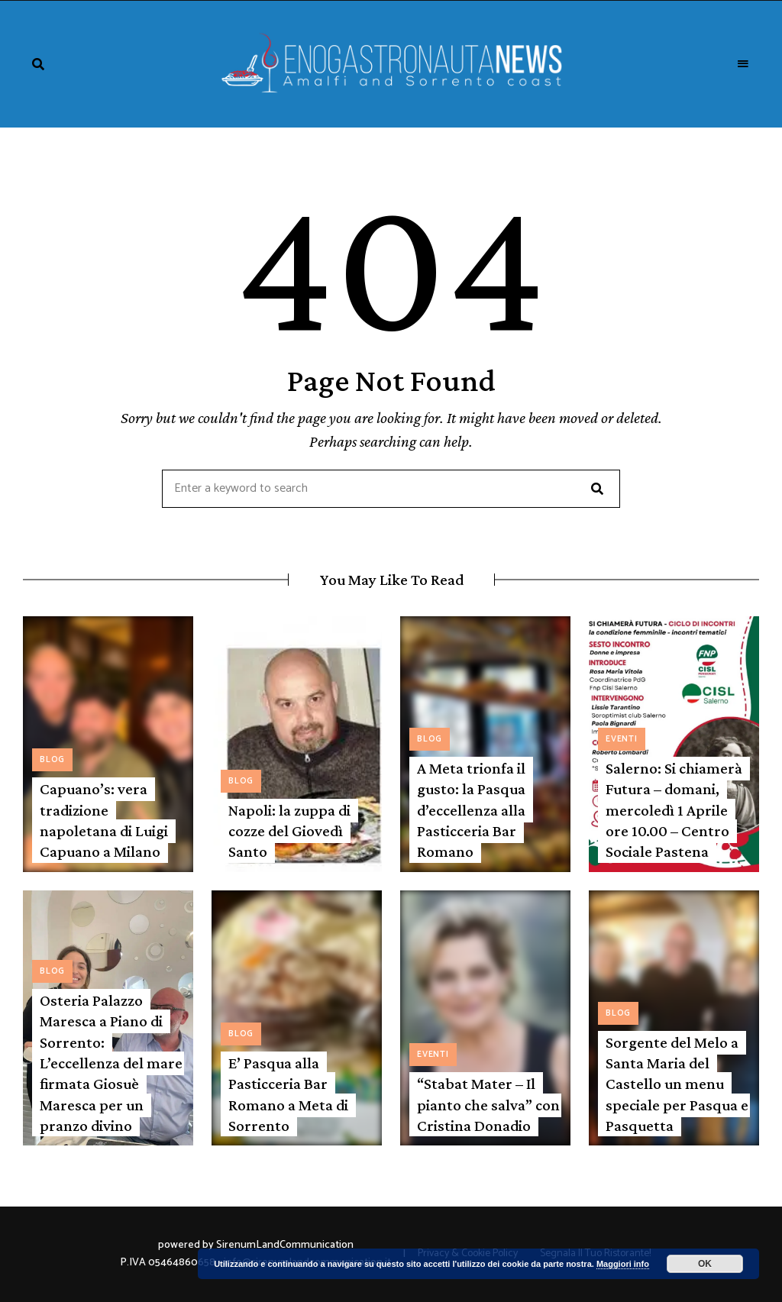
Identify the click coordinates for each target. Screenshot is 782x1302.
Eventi (622, 739)
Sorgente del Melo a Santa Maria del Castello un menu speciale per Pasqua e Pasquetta (677, 1084)
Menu (744, 64)
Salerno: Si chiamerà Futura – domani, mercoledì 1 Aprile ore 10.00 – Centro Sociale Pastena (674, 810)
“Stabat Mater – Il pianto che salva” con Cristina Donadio (488, 1104)
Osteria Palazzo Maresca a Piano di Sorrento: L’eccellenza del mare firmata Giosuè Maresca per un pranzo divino (111, 1063)
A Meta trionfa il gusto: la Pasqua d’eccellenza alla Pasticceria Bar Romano (471, 810)
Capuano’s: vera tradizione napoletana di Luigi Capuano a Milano (104, 820)
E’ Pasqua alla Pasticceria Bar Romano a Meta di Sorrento (288, 1094)
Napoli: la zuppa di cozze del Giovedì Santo (289, 831)
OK (705, 1263)
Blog (52, 760)
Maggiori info (622, 1263)
